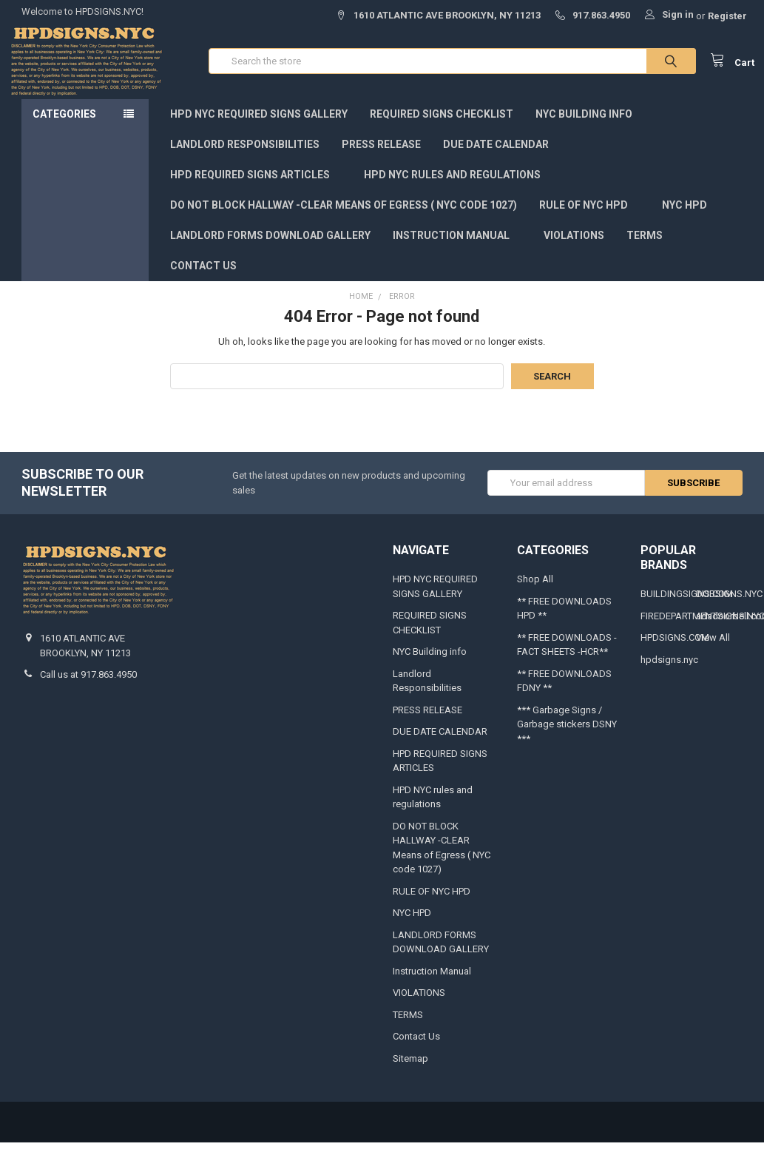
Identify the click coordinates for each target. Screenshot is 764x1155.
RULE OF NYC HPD (589, 217)
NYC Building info (583, 126)
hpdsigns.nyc (669, 672)
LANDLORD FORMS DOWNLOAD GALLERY (270, 248)
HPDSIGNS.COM (674, 650)
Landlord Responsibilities (245, 157)
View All (713, 650)
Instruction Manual (457, 248)
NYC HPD (684, 217)
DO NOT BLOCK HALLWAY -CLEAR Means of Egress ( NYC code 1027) (343, 217)
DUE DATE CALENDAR (496, 157)
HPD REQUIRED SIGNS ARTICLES (256, 187)
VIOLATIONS (574, 248)
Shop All (535, 591)
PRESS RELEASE (381, 157)
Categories (64, 126)
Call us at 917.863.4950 (88, 687)
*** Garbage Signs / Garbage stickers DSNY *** (567, 737)
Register (727, 15)
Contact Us (203, 278)
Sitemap (410, 1071)
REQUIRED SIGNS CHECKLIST (441, 126)
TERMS (644, 248)
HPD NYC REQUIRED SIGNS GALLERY (259, 126)
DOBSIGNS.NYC (729, 606)
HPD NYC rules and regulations (458, 187)
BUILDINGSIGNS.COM (686, 606)
